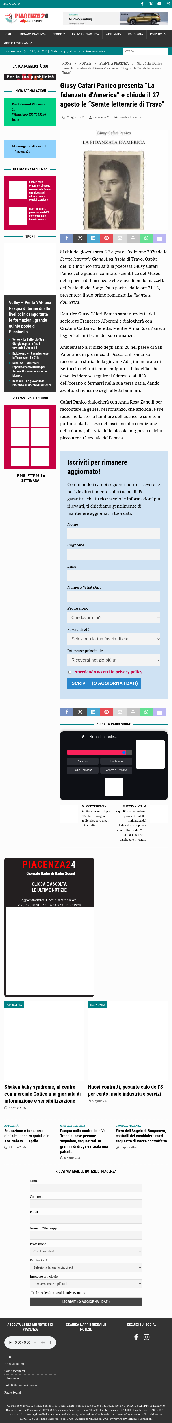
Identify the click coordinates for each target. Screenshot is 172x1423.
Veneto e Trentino (116, 770)
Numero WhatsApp (84, 587)
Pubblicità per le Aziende (20, 1385)
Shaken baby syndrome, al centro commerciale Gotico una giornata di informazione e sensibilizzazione (40, 191)
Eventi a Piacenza (85, 34)
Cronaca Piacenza (32, 34)
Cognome (75, 545)
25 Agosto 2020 (76, 117)
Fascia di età (78, 629)
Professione (77, 608)
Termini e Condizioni (139, 1418)
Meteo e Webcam (16, 43)
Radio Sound (11, 3)
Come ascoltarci (14, 1371)
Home (7, 34)
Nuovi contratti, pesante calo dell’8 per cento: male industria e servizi (39, 214)
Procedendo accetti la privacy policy (107, 671)
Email (72, 566)
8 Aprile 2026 (17, 1108)
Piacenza (82, 761)
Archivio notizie (14, 1364)
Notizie (86, 63)
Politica (156, 34)
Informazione (13, 1378)
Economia (135, 34)
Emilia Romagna (82, 770)
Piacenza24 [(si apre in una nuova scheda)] (22, 151)
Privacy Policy (118, 1418)
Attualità (113, 34)
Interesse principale (85, 650)
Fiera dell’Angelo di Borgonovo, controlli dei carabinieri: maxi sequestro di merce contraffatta (141, 1136)
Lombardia (116, 761)
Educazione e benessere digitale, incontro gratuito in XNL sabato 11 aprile (26, 1136)
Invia (15, 119)
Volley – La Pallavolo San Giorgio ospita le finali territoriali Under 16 (28, 343)
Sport (57, 34)
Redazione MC (102, 117)
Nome (72, 524)
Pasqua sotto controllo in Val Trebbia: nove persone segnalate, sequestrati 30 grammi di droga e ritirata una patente (84, 1141)
